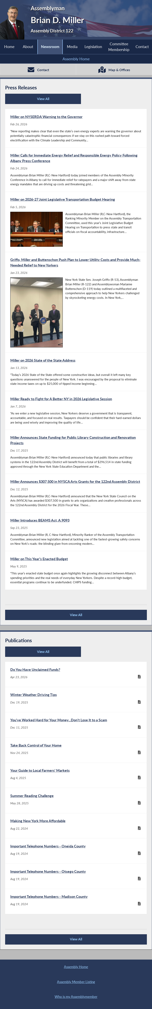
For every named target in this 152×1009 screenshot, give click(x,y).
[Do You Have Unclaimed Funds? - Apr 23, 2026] (76, 676)
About (28, 46)
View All (27, 100)
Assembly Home (76, 59)
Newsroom (50, 46)
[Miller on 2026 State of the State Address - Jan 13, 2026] (76, 372)
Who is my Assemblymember (40, 986)
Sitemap (111, 986)
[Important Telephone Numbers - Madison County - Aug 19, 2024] (76, 906)
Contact (142, 46)
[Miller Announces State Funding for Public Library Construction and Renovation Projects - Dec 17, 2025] (76, 453)
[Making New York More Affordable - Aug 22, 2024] (76, 829)
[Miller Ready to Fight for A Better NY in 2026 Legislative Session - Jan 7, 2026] (76, 411)
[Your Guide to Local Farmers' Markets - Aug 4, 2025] (76, 778)
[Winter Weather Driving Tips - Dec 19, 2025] (76, 702)
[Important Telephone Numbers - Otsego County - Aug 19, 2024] (76, 880)
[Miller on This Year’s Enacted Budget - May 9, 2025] (76, 572)
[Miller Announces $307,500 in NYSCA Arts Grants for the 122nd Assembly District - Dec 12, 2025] (76, 494)
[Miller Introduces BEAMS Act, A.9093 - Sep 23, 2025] (76, 533)
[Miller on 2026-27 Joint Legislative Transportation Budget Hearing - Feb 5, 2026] (76, 222)
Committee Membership (118, 47)
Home (9, 46)
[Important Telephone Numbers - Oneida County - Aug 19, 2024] (76, 855)
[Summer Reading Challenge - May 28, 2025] (76, 804)
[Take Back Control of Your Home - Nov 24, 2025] (76, 753)
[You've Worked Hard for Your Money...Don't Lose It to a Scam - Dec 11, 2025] (76, 727)
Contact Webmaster (71, 1002)
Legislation (93, 46)
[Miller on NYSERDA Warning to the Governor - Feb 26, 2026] (76, 128)
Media (72, 46)
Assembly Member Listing (111, 972)
